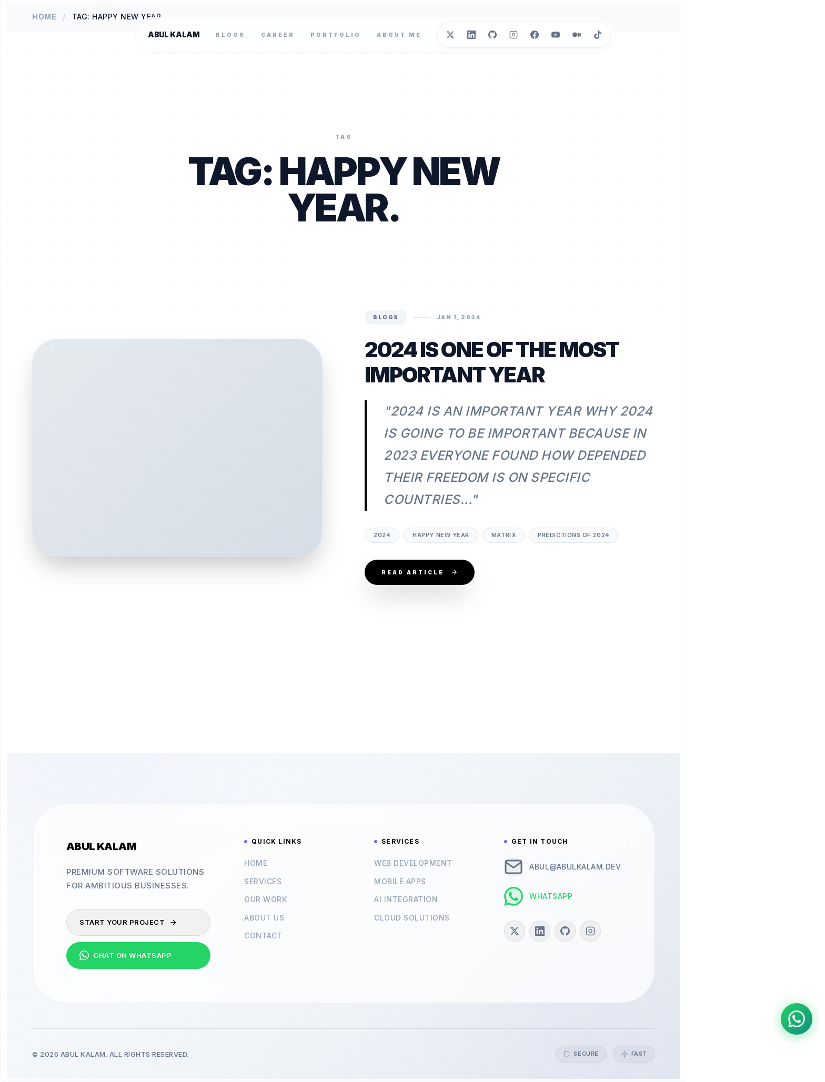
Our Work (265, 899)
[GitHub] (492, 34)
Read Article (419, 572)
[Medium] (576, 34)
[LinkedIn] (471, 34)
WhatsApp (538, 896)
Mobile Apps (400, 881)
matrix (503, 535)
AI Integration (406, 899)
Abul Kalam (174, 34)
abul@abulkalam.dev (562, 866)
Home (255, 862)
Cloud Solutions (412, 917)
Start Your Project (128, 922)
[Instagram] (513, 34)
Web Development (413, 862)
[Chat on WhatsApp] (796, 1019)
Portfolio (335, 35)
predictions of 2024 (573, 535)
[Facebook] (534, 34)
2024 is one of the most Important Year (492, 362)
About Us (264, 917)
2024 (382, 535)
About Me (399, 35)
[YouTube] (555, 34)
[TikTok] (597, 34)
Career (278, 35)
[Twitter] (450, 34)
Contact (263, 935)
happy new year (441, 535)
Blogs (230, 35)
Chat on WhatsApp (125, 955)
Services (262, 881)
